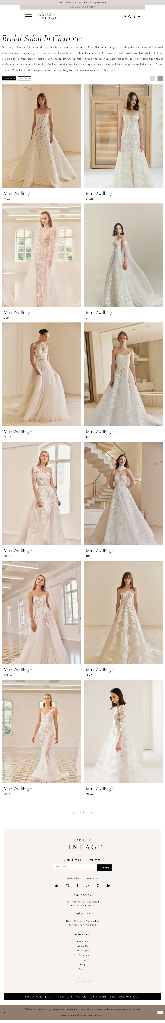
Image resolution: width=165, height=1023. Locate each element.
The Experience (82, 958)
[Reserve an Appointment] (82, 8)
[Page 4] (83, 814)
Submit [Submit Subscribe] (103, 870)
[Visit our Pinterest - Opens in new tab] (98, 889)
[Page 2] (75, 814)
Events (82, 963)
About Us (82, 949)
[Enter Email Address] (82, 869)
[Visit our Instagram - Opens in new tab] (67, 889)
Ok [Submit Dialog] (159, 1015)
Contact (82, 972)
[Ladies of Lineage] (47, 18)
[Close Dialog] (5, 1016)
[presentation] (41, 138)
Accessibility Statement (91, 1000)
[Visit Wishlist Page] (139, 18)
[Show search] (129, 18)
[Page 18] (93, 814)
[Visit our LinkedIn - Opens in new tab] (108, 889)
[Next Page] (98, 814)
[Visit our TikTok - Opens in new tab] (87, 889)
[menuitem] (28, 18)
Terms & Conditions (60, 1000)
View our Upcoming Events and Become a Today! (82, 3)
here (101, 1018)
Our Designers (82, 954)
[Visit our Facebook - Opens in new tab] (77, 889)
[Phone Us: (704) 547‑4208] (124, 18)
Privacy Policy (34, 1000)
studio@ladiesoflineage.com (82, 881)
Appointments (82, 944)
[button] (28, 18)
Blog (82, 968)
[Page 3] (79, 814)
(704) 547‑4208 (82, 916)
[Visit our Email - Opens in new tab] (56, 889)
